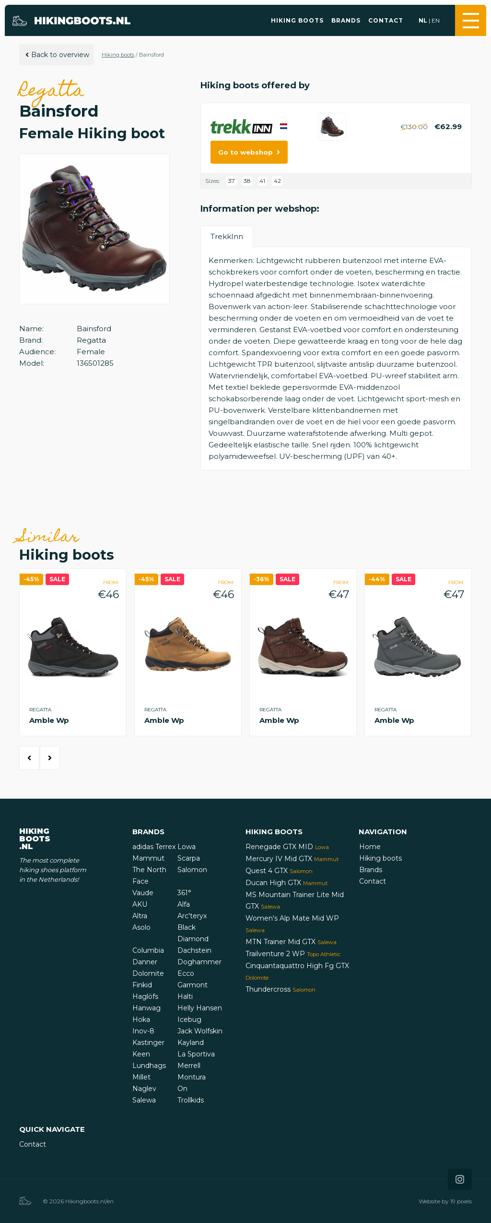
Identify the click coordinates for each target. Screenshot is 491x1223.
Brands (346, 20)
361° (184, 892)
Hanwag (146, 1008)
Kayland (190, 1042)
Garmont (192, 985)
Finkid (142, 985)
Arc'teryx (192, 915)
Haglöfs (145, 996)
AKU (139, 904)
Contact (385, 20)
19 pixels (461, 1201)
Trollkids (190, 1100)
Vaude (142, 892)
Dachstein (194, 950)
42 (277, 180)
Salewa (144, 1100)
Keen (141, 1054)
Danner (144, 962)
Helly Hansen (199, 1008)
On (182, 1088)
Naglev (144, 1088)
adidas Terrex (153, 846)
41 (262, 180)
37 (231, 180)
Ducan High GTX (286, 882)
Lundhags (149, 1065)
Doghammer (199, 962)
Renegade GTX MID (287, 846)
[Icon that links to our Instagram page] (460, 1179)
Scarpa (188, 858)
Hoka (141, 1019)
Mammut (148, 858)
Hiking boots (297, 20)
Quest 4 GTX (279, 870)
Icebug (189, 1019)
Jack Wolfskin (199, 1031)
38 (247, 180)
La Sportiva (196, 1054)
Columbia (148, 950)
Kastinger (148, 1042)
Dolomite (148, 973)
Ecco (185, 973)
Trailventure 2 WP (293, 953)
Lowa (186, 846)
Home (370, 846)
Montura (191, 1077)
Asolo (141, 927)
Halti (185, 996)
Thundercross (281, 989)
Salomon (192, 869)
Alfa (183, 904)
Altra (139, 915)
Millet (141, 1077)
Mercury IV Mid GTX (292, 858)
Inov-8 (143, 1031)
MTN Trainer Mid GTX (291, 941)
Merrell (188, 1065)
